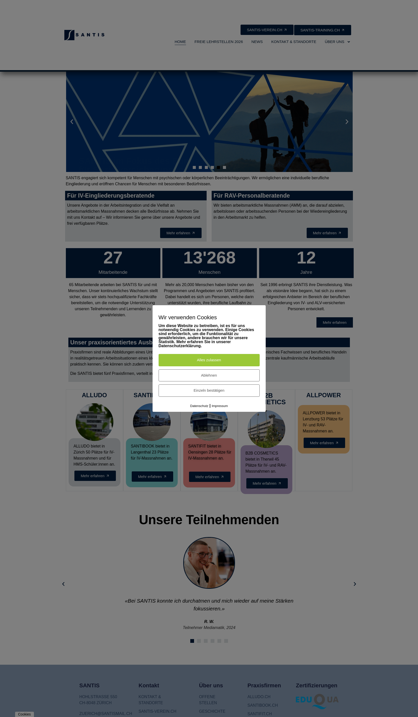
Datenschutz (199, 406)
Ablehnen (209, 375)
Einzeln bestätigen (209, 390)
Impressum (220, 406)
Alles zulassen (209, 360)
